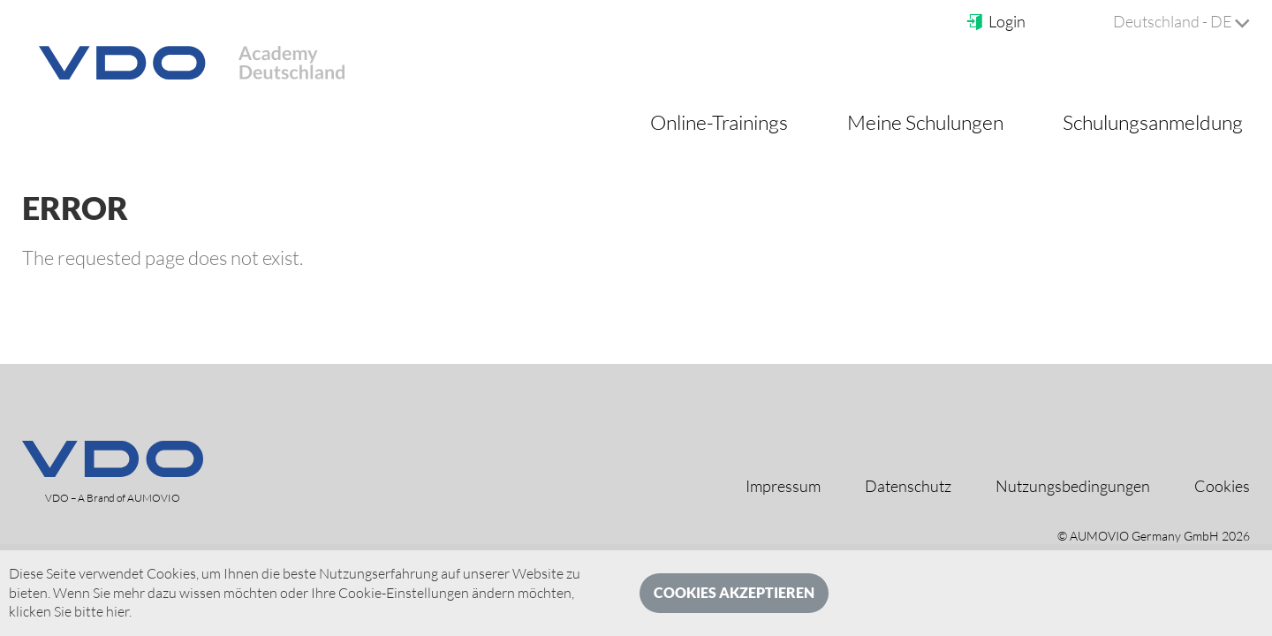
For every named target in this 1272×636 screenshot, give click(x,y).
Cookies (1222, 486)
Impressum (783, 486)
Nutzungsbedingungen (1073, 486)
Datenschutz (908, 486)
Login (995, 21)
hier (117, 611)
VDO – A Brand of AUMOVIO (112, 497)
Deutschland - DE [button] (1181, 21)
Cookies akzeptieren (734, 592)
